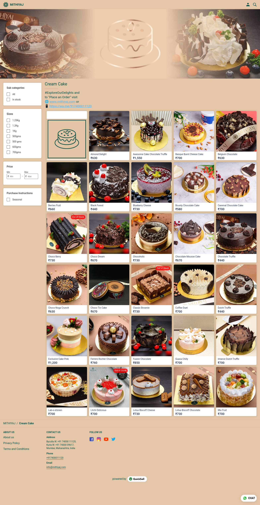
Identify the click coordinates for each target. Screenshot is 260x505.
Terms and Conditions (16, 448)
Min (8, 172)
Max (26, 172)
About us (8, 437)
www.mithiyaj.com (62, 102)
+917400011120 (54, 457)
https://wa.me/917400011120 (71, 106)
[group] (130, 44)
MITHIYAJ (17, 4)
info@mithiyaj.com (56, 467)
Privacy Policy (11, 443)
